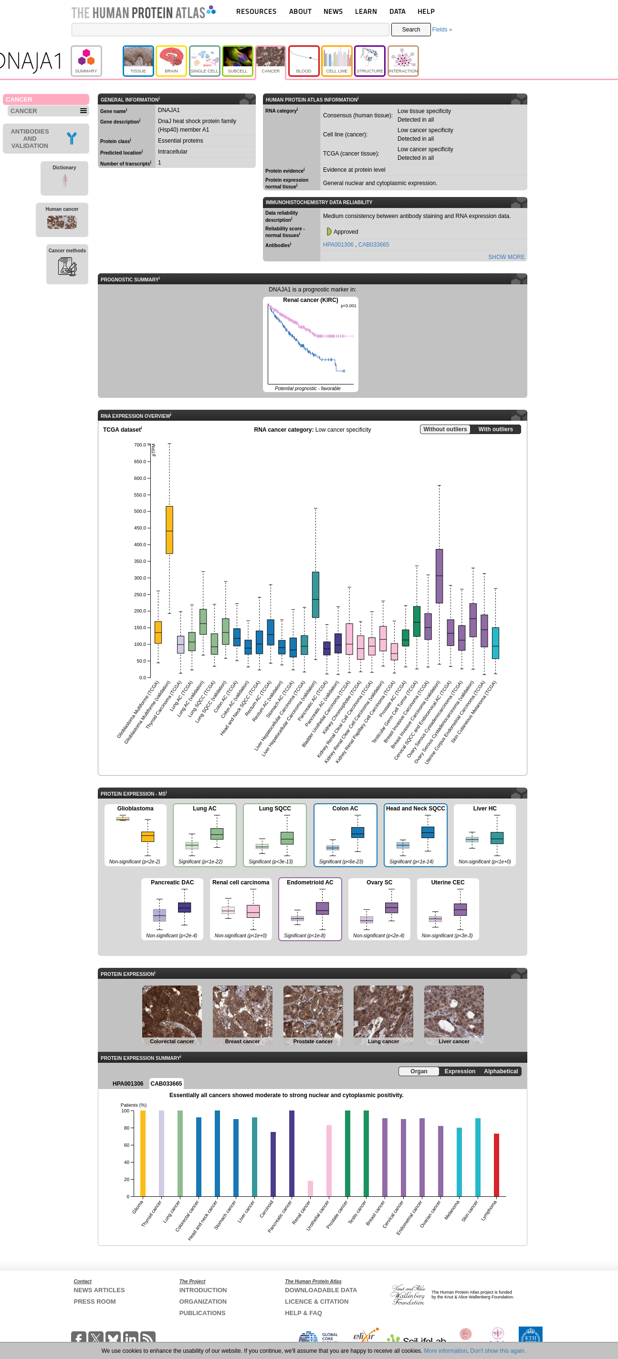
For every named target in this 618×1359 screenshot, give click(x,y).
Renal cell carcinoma (241, 909)
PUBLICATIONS (202, 1313)
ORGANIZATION (203, 1301)
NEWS (333, 11)
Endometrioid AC (309, 910)
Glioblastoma (136, 835)
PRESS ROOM (95, 1301)
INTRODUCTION (203, 1290)
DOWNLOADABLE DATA (321, 1290)
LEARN (366, 11)
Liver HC (485, 835)
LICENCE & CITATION (316, 1301)
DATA (397, 11)
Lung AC (204, 836)
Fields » (442, 29)
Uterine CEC (448, 909)
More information (445, 1351)
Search (411, 29)
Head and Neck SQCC (415, 836)
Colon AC (345, 836)
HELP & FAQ (303, 1313)
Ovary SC (379, 909)
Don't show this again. (498, 1351)
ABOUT (300, 11)
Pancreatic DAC (172, 909)
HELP (426, 11)
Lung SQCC (274, 836)
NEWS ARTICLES (99, 1290)
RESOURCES (256, 11)
